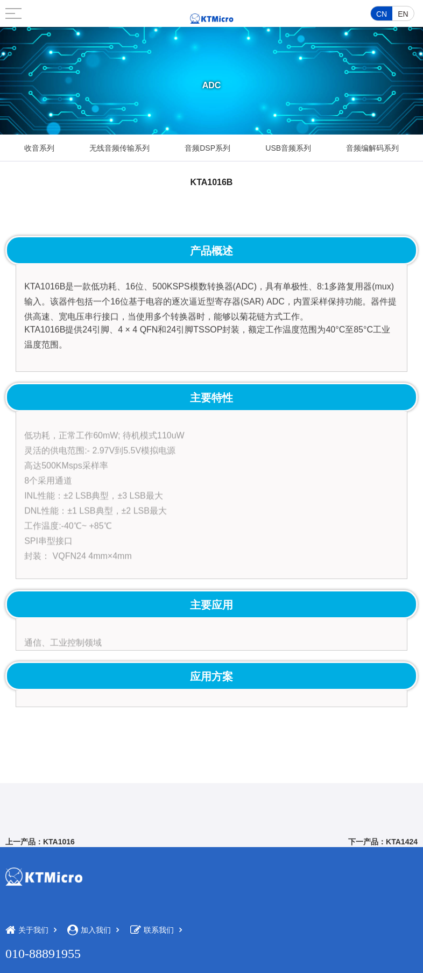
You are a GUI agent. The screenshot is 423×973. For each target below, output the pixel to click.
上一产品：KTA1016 (40, 841)
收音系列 (39, 148)
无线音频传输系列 (119, 148)
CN (381, 14)
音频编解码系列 (372, 148)
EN (403, 14)
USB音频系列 (288, 148)
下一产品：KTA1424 (383, 841)
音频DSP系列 (207, 148)
